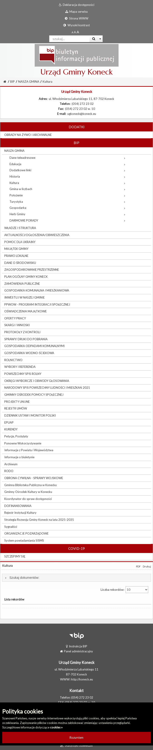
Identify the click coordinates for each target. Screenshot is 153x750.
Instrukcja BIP (76, 646)
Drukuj (147, 566)
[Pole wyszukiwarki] (69, 38)
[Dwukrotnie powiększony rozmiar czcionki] (78, 32)
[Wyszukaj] (94, 38)
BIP (12, 81)
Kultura (47, 81)
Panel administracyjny (76, 651)
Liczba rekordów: (124, 589)
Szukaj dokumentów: (24, 577)
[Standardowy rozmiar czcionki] (72, 32)
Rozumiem (76, 737)
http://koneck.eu (82, 679)
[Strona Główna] (4, 81)
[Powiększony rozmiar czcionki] (75, 32)
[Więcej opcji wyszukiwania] (100, 38)
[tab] (76, 578)
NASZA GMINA (28, 81)
